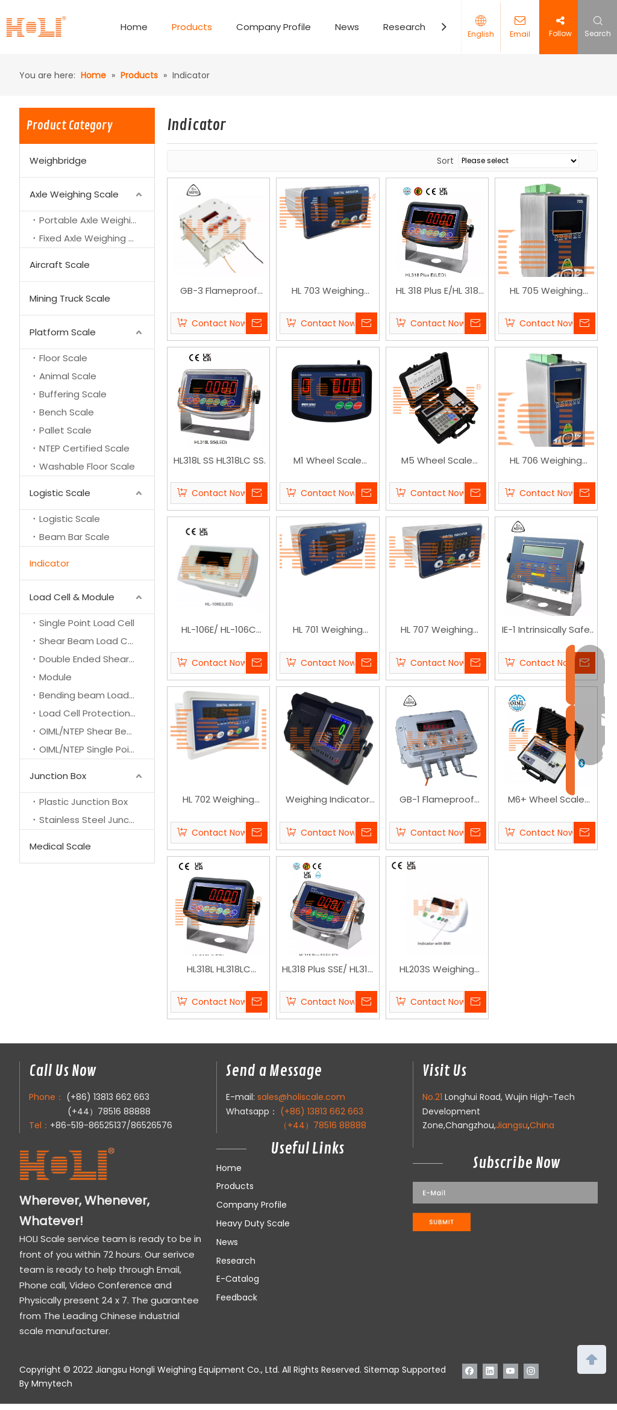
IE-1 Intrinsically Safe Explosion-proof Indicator (546, 630)
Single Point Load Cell (86, 622)
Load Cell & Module (72, 597)
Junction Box (58, 775)
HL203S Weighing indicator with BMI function (437, 970)
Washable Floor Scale (87, 466)
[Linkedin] (490, 1371)
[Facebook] (469, 1371)
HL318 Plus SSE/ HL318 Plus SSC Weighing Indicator (327, 970)
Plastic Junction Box (83, 801)
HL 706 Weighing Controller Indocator (546, 461)
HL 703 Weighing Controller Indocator (327, 291)
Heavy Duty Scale (253, 1223)
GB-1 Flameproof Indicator (436, 800)
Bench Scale (66, 412)
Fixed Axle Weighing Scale (96, 238)
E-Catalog (237, 1279)
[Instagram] (531, 1371)
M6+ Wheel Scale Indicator (546, 800)
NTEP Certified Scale (84, 448)
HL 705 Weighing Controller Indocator (546, 291)
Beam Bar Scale (74, 536)
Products (192, 26)
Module (55, 677)
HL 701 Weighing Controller (328, 630)
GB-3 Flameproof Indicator (218, 291)
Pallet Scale (65, 430)
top (592, 1358)
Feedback (236, 1297)
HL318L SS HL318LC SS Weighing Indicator (219, 461)
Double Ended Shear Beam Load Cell (96, 659)
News (347, 26)
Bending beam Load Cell (93, 695)
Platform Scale (63, 332)
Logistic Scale (60, 492)
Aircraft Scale (60, 264)
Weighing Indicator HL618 (327, 800)
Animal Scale (67, 376)
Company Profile (273, 26)
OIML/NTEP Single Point (89, 749)
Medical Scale (60, 846)
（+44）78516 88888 (322, 1125)
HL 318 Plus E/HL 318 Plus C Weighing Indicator (437, 291)
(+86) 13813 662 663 (107, 1097)
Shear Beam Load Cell (88, 641)
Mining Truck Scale (70, 298)
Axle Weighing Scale (74, 194)
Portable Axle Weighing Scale (96, 220)
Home (134, 26)
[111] (505, 1206)
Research (404, 26)
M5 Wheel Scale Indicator (436, 461)
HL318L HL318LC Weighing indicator (218, 970)
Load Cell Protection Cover (96, 713)
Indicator (49, 563)
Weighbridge (58, 160)
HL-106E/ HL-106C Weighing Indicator (218, 630)
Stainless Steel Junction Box (96, 819)
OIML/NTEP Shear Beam (90, 731)
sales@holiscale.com (301, 1097)
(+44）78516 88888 (109, 1111)
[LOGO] (91, 1164)
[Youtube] (510, 1371)
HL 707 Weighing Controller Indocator (437, 630)
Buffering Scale (73, 394)
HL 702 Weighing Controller (218, 800)
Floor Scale (63, 358)
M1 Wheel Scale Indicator (327, 461)
